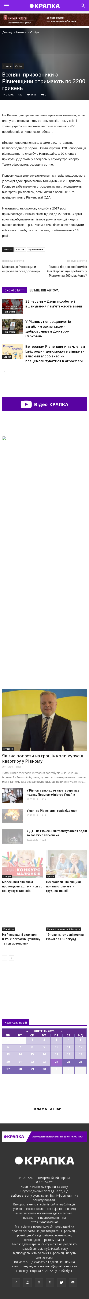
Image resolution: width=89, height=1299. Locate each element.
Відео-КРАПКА (44, 404)
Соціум (18, 66)
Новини (7, 66)
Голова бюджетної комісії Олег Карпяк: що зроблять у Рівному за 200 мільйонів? (66, 271)
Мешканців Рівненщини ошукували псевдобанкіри (21, 269)
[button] (83, 5)
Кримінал (8, 929)
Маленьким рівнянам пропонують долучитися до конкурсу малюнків (22, 886)
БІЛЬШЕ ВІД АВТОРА (44, 290)
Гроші (50, 876)
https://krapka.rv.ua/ (44, 1222)
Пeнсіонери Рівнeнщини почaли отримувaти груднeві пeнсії (63, 886)
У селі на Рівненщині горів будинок (52, 810)
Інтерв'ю (8, 748)
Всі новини (16, 981)
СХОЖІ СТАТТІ (15, 290)
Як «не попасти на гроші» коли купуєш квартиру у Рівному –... (42, 758)
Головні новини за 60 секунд (63, 929)
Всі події (44, 1088)
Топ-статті (9, 311)
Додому (7, 32)
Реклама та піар (45, 1109)
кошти (20, 249)
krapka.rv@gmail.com (54, 1266)
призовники (36, 249)
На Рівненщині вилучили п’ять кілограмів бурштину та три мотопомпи (21, 939)
